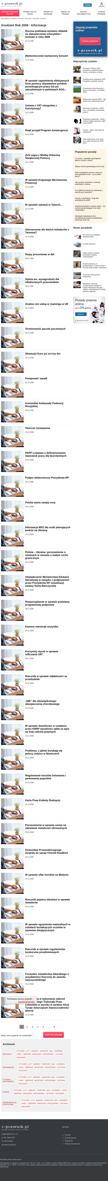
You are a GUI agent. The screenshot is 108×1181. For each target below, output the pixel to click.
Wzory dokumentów (84, 13)
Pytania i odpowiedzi (8, 1080)
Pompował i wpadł (36, 378)
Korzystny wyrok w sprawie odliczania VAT (41, 653)
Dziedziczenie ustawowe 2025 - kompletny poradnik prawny (94, 80)
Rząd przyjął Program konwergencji (46, 130)
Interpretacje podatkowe (9, 1103)
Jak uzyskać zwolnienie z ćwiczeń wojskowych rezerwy (87, 183)
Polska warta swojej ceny (40, 502)
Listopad (59, 1054)
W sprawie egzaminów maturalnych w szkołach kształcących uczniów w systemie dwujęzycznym (47, 927)
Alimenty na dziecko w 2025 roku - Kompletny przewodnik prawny (93, 110)
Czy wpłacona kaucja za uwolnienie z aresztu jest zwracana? (89, 191)
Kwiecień (44, 1051)
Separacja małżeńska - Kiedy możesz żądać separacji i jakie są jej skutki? (94, 121)
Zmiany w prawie (65, 13)
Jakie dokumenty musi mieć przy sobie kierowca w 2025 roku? (93, 141)
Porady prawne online (9, 13)
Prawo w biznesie (48, 13)
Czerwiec (58, 1051)
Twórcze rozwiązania (37, 428)
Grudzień (43, 18)
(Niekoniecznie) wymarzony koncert (46, 55)
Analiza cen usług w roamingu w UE (46, 304)
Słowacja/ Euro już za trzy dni (42, 353)
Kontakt (68, 1135)
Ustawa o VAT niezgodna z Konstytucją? (41, 107)
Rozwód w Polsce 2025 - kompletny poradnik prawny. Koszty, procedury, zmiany (93, 70)
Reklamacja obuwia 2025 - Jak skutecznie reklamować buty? (94, 100)
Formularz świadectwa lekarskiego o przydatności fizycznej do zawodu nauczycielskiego (47, 977)
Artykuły (7, 1054)
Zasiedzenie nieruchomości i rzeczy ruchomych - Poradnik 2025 (93, 90)
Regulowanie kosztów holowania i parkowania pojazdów (45, 777)
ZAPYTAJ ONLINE (53, 1035)
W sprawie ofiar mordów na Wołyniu (47, 874)
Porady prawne (70, 1138)
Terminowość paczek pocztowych (45, 328)
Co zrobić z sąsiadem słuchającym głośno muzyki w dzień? (88, 159)
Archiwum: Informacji (17, 18)
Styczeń (20, 1051)
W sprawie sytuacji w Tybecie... (43, 204)
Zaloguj (102, 4)
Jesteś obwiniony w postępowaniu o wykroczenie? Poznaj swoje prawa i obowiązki (94, 266)
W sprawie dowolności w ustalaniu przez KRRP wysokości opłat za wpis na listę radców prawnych (47, 728)
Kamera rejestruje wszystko (41, 626)
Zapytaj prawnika (26, 1002)
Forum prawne (101, 13)
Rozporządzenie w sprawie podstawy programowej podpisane (47, 603)
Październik (48, 1054)
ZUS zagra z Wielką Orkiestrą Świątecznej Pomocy (42, 156)
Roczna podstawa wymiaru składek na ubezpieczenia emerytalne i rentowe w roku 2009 (46, 34)
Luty (28, 1051)
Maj (51, 1051)
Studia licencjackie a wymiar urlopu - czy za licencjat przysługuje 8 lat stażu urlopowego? (90, 208)
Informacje (28, 18)
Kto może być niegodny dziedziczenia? (91, 236)
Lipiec (19, 1054)
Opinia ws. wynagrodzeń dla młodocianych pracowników (42, 281)
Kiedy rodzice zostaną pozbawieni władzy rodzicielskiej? (91, 255)
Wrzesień (36, 1054)
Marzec (35, 1051)
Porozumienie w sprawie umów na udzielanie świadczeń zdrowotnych (46, 826)
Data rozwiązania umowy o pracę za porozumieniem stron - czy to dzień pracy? (88, 174)
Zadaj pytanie (90, 41)
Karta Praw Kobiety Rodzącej (42, 800)
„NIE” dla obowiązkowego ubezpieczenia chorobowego (42, 702)
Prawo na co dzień (30, 13)
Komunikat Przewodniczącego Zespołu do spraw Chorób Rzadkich (46, 851)
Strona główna (5, 18)
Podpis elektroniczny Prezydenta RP (47, 477)
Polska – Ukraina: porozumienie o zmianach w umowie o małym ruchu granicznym (46, 555)
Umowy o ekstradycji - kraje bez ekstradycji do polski (87, 199)
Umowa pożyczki (89, 244)
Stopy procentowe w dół (39, 254)
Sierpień (27, 1054)
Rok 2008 (36, 18)
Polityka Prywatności (72, 1144)
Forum (6, 1092)
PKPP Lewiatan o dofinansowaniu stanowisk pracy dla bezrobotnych (45, 454)
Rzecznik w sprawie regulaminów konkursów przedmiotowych (45, 951)
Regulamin (69, 1141)
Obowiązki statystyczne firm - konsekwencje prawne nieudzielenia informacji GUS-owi (88, 218)
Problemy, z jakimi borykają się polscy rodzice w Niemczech (43, 752)
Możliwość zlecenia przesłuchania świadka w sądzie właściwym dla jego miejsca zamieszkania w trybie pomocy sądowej (94, 287)
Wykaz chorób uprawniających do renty (89, 166)
